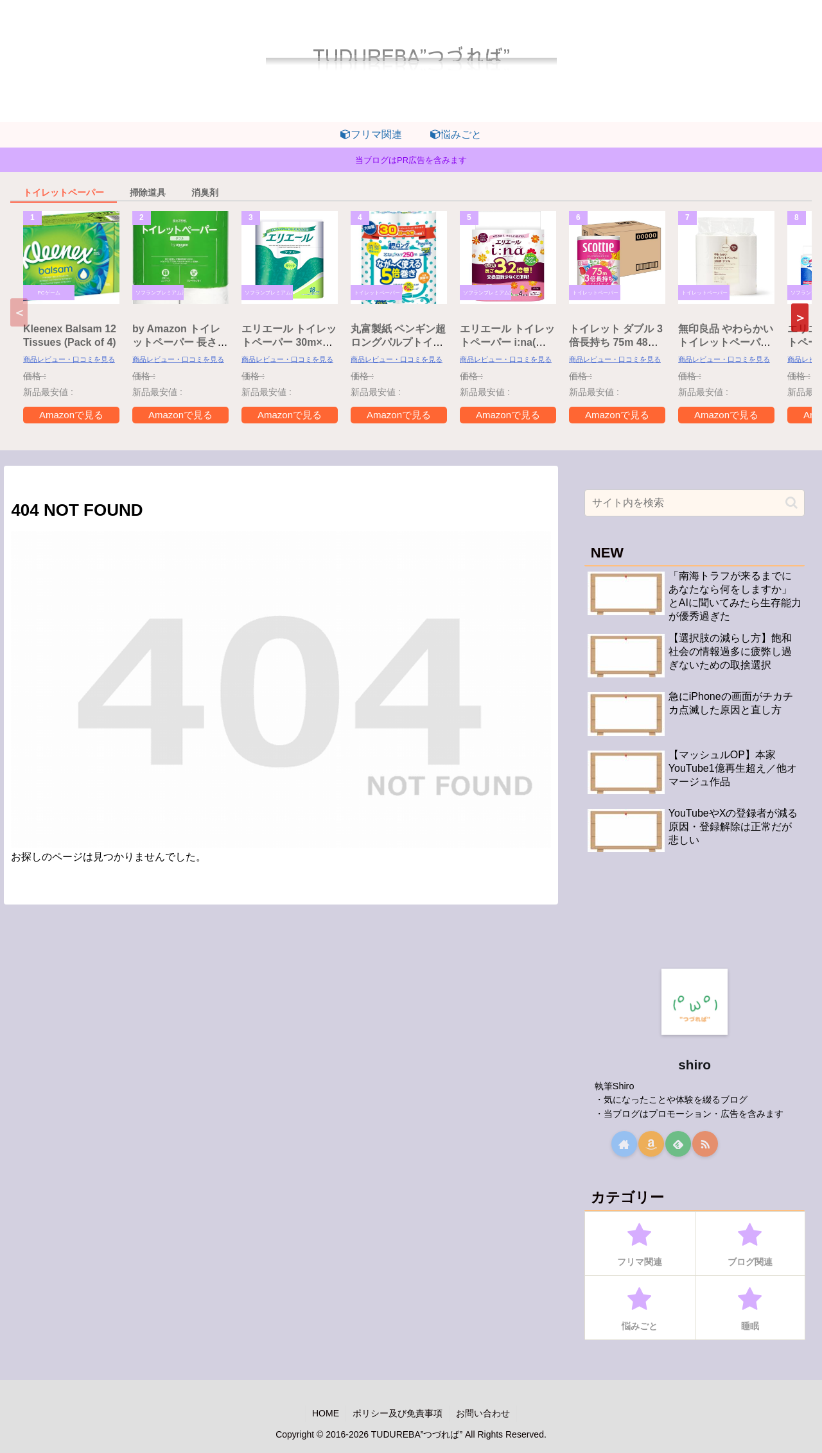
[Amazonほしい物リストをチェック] (651, 1144)
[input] (694, 502)
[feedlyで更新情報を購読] (678, 1144)
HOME (325, 1413)
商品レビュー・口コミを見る (69, 359)
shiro (694, 1064)
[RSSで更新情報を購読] (705, 1144)
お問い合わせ (483, 1413)
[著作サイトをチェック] (624, 1144)
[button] (800, 317)
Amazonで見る (71, 414)
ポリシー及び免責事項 (397, 1413)
